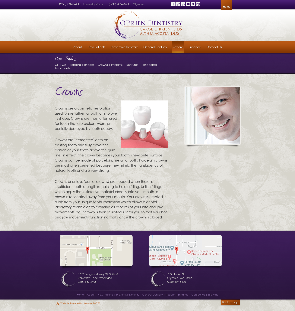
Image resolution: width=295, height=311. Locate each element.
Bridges (89, 65)
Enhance (183, 294)
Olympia (138, 4)
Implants (116, 65)
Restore (170, 294)
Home (226, 6)
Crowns (103, 65)
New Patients (105, 294)
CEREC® (60, 65)
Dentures (132, 65)
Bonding (75, 65)
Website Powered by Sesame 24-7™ (77, 303)
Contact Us (198, 294)
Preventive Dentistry (127, 294)
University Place (93, 4)
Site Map (213, 294)
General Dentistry (152, 294)
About (90, 294)
